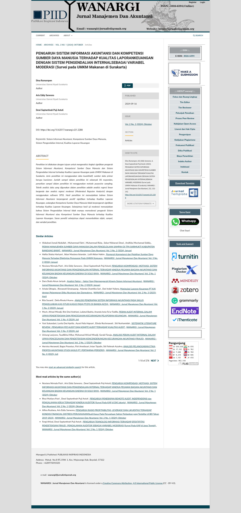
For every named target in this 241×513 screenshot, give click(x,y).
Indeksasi (184, 166)
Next (153, 360)
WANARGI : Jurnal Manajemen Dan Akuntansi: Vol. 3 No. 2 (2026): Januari (97, 250)
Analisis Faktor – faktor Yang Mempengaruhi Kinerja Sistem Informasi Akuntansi (104, 281)
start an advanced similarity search (65, 367)
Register (192, 2)
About (67, 35)
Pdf (128, 85)
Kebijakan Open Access (185, 123)
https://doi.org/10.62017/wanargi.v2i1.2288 (62, 130)
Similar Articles (44, 236)
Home (39, 45)
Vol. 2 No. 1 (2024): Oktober (69, 45)
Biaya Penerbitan (185, 156)
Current (40, 35)
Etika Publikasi (185, 150)
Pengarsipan (185, 134)
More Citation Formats (139, 203)
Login (202, 2)
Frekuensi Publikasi (185, 145)
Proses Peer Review (185, 118)
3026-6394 (189, 56)
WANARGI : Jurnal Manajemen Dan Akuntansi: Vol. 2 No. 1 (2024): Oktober (90, 417)
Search (198, 35)
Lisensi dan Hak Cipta (185, 129)
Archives (54, 35)
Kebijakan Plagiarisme (184, 139)
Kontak (185, 172)
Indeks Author (185, 161)
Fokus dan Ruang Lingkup (185, 96)
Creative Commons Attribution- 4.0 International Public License (133, 483)
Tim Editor (185, 102)
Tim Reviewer (185, 107)
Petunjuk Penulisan (185, 113)
